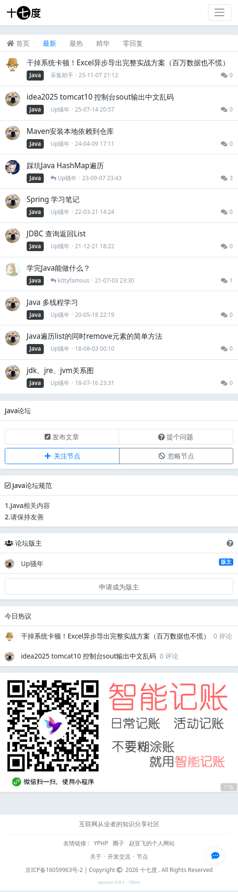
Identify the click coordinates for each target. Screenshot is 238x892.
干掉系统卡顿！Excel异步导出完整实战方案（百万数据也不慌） (115, 635)
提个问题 (175, 436)
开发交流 (119, 856)
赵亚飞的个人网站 (152, 843)
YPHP (101, 843)
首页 (18, 43)
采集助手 (61, 75)
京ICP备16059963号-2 (54, 870)
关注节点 (62, 455)
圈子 (119, 843)
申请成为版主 (119, 586)
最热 (76, 43)
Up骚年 (59, 109)
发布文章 (62, 436)
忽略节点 (176, 455)
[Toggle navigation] (219, 12)
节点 (142, 856)
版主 (226, 561)
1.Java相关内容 (27, 505)
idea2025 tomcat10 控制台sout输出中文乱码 (88, 655)
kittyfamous (73, 280)
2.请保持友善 (24, 516)
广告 (229, 787)
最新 (49, 43)
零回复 (133, 43)
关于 (95, 856)
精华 (102, 43)
